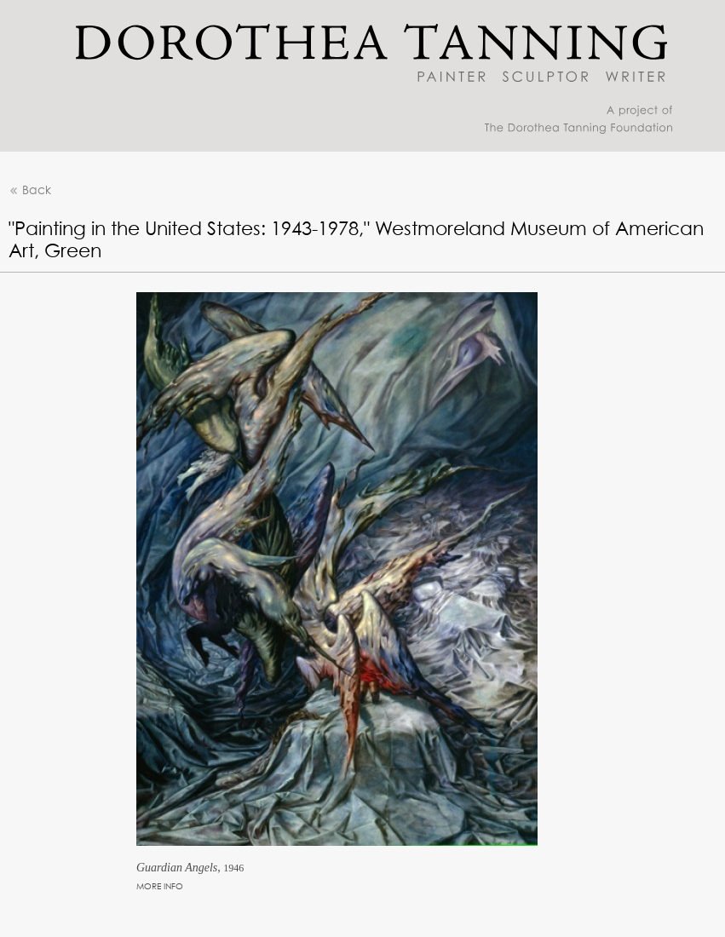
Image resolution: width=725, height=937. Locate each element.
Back (30, 191)
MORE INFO (159, 886)
